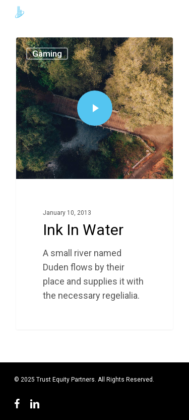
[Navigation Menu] (169, 12)
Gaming (47, 54)
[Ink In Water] (94, 183)
